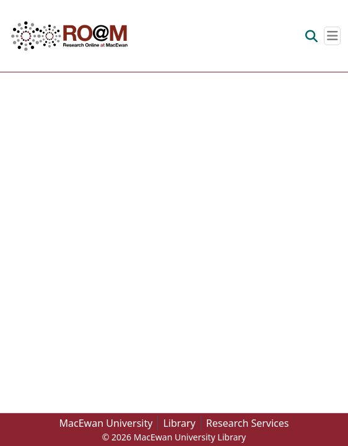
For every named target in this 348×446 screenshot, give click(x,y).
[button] (69, 36)
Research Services (247, 423)
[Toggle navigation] (332, 36)
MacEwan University (106, 423)
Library (179, 423)
